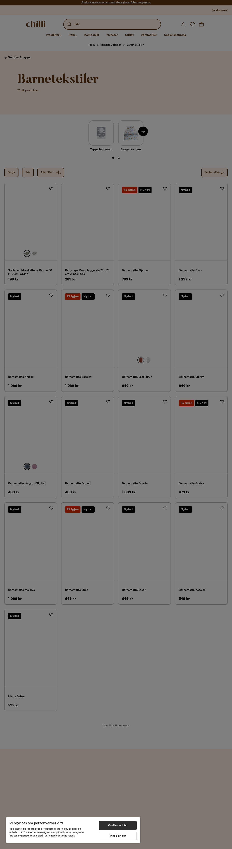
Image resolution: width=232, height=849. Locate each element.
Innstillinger (118, 836)
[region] (73, 830)
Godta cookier (118, 825)
